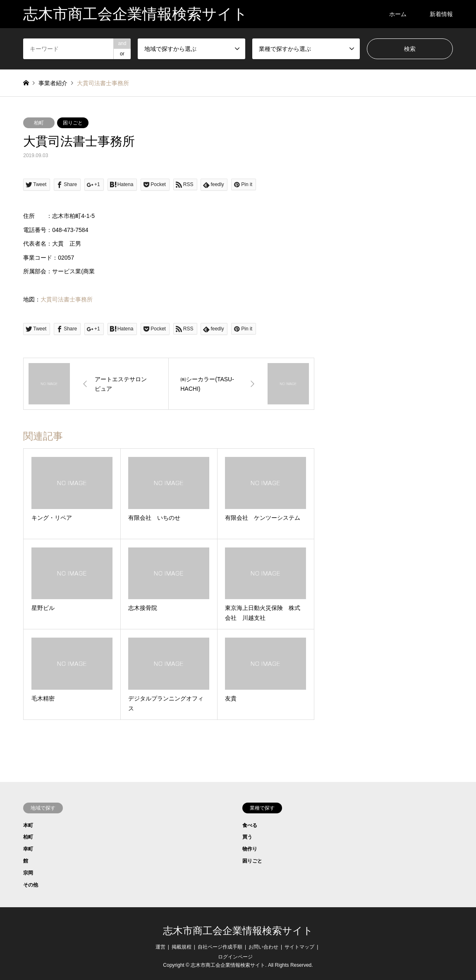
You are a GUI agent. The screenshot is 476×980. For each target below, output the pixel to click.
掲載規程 (181, 947)
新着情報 (441, 14)
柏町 (39, 123)
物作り (249, 849)
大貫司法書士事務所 (67, 299)
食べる (249, 825)
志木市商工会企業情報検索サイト (238, 930)
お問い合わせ (263, 947)
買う (247, 837)
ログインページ (235, 957)
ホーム (398, 14)
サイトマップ (299, 947)
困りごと (73, 123)
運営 (160, 947)
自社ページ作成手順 (220, 947)
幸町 (28, 849)
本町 (28, 825)
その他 (30, 885)
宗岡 (28, 873)
